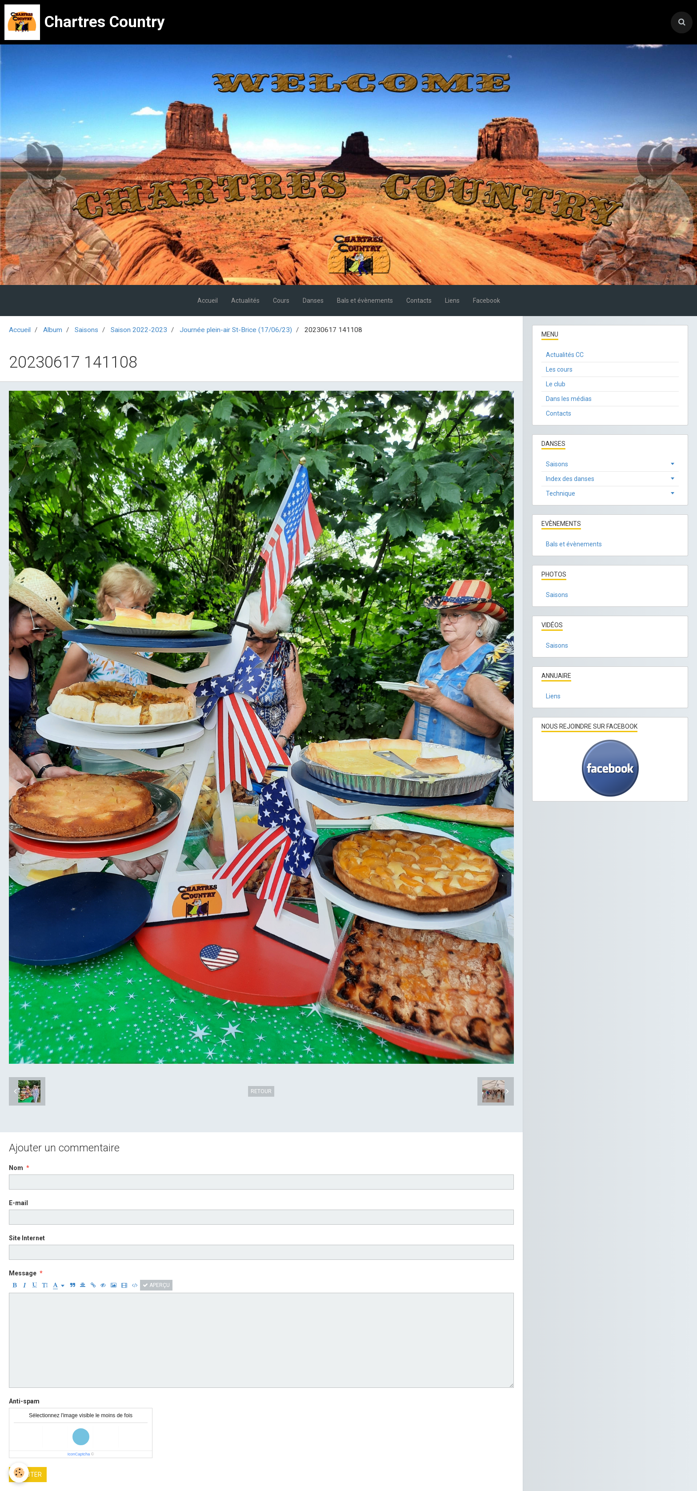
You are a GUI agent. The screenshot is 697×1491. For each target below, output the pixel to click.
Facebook (486, 300)
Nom (16, 1167)
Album (52, 330)
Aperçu (156, 1285)
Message (22, 1273)
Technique (560, 493)
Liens (452, 300)
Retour (261, 1091)
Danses (313, 300)
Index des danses (570, 478)
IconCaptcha (79, 1454)
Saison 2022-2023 (139, 330)
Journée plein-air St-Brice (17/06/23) (236, 330)
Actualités (245, 300)
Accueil (207, 300)
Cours (281, 300)
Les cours (559, 369)
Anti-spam (24, 1401)
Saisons (86, 330)
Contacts (419, 300)
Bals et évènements (365, 300)
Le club (555, 384)
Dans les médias (569, 398)
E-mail (18, 1202)
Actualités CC (565, 354)
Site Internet (27, 1238)
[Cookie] (19, 1473)
